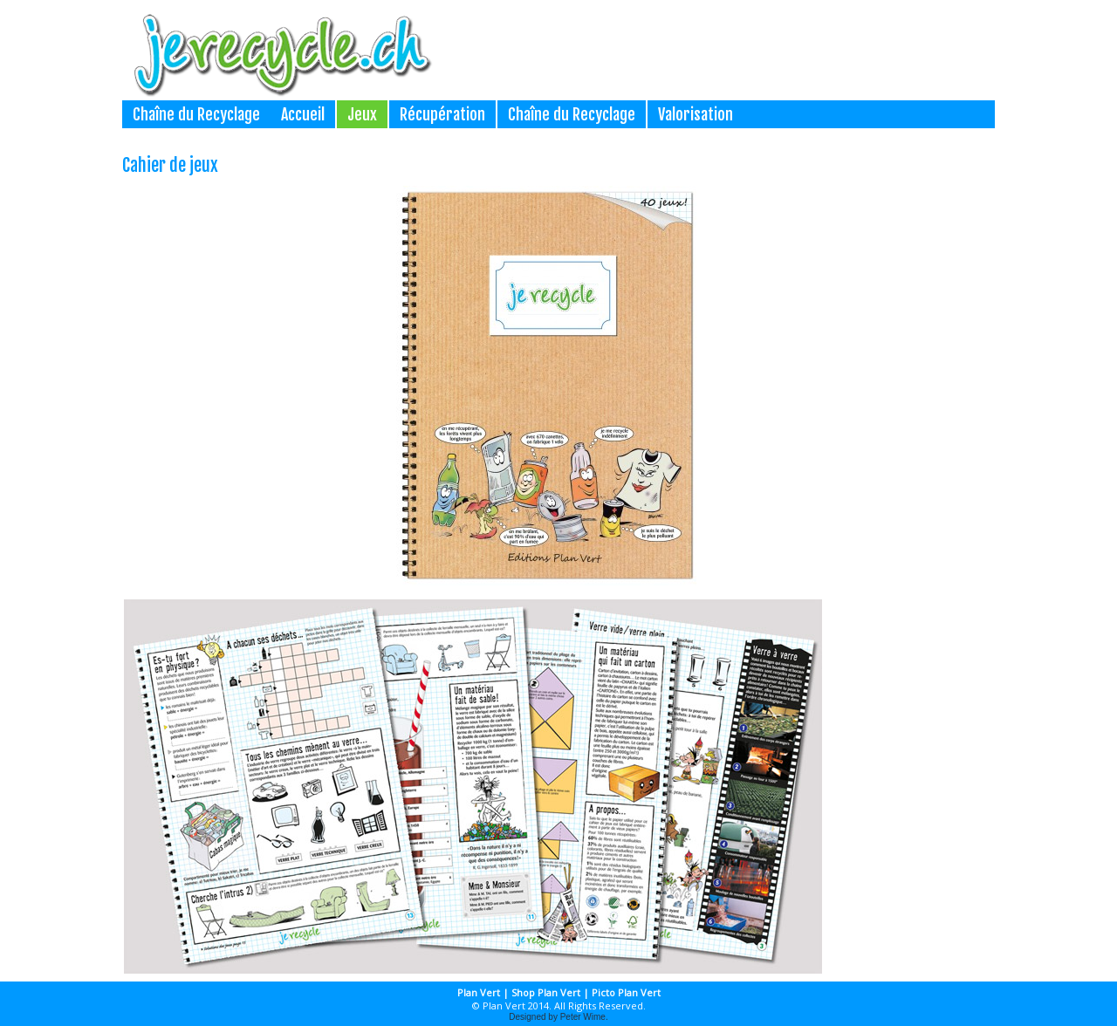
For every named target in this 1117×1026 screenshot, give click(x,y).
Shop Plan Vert (545, 992)
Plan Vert (478, 992)
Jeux (362, 114)
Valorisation (695, 114)
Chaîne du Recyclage (196, 114)
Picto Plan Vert (626, 992)
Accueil (303, 114)
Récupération (442, 114)
